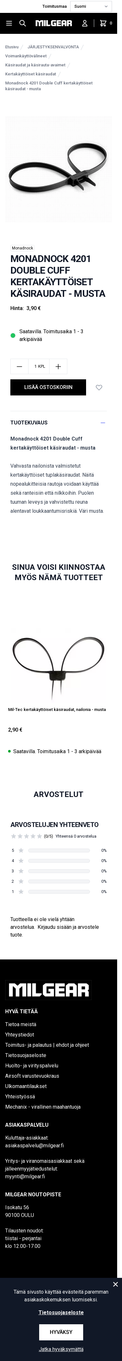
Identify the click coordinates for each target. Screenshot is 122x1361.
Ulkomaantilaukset (26, 1086)
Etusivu (11, 46)
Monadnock (22, 248)
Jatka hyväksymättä (61, 1349)
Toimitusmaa (55, 6)
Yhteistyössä (20, 1097)
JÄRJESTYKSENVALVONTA (53, 46)
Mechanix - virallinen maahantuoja (43, 1107)
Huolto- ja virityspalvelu (31, 1066)
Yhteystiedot (19, 1035)
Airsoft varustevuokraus (32, 1076)
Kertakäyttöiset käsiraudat (30, 74)
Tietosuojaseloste (25, 1055)
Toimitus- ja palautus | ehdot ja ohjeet (47, 1045)
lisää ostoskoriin (48, 387)
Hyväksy (61, 1332)
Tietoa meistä (20, 1024)
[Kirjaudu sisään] (84, 23)
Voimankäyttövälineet (26, 55)
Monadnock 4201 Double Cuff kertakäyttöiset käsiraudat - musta (49, 86)
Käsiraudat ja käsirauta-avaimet (35, 65)
